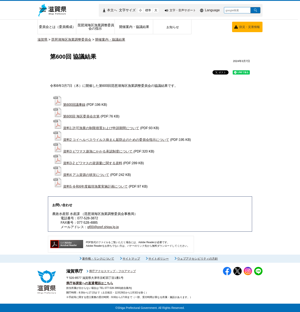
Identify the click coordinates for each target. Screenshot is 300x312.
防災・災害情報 (249, 27)
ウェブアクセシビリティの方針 (197, 258)
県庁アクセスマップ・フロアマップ (112, 271)
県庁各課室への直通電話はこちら (89, 283)
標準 (148, 10)
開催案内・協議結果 (110, 39)
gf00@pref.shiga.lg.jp (103, 227)
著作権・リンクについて (98, 258)
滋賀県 (43, 39)
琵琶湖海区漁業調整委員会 (71, 39)
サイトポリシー (158, 258)
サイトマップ (131, 258)
